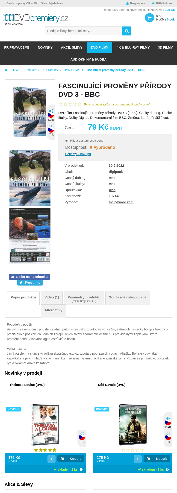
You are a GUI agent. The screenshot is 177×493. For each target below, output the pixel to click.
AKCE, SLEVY (72, 47)
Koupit (75, 459)
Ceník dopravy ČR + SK (21, 3)
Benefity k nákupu (78, 154)
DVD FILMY (99, 47)
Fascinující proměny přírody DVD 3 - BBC (115, 70)
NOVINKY (45, 47)
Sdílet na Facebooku (31, 277)
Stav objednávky (52, 3)
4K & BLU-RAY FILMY (133, 47)
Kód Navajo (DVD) (112, 385)
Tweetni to (32, 282)
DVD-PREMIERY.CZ (27, 70)
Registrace (137, 3)
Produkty (52, 70)
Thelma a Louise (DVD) (26, 385)
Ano (112, 178)
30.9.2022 (116, 165)
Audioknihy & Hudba (89, 59)
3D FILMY (165, 47)
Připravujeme (16, 47)
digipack (116, 172)
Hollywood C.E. (121, 202)
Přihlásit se (164, 3)
